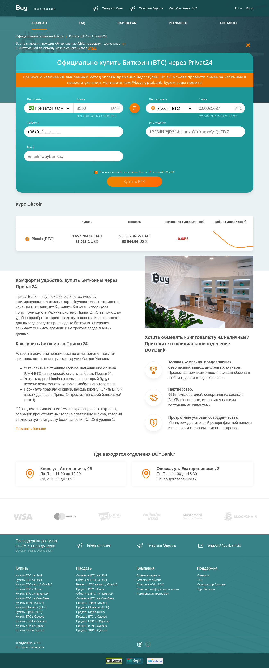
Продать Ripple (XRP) (90, 612)
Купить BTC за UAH (29, 575)
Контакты (228, 23)
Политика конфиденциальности (158, 589)
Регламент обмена (149, 580)
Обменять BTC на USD (91, 580)
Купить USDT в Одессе (31, 621)
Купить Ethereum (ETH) (31, 607)
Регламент (178, 23)
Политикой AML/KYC (162, 172)
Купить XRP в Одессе (30, 630)
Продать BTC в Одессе (91, 616)
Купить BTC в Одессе (30, 616)
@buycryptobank (147, 82)
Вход (249, 8)
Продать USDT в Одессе (92, 621)
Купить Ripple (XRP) (29, 612)
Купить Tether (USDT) (30, 602)
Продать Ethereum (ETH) (92, 607)
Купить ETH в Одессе (30, 625)
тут (123, 43)
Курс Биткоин (206, 589)
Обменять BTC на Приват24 (95, 593)
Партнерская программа (153, 593)
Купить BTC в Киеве (29, 589)
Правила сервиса (148, 575)
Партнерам (127, 23)
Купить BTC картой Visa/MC (34, 584)
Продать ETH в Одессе (91, 625)
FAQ (82, 23)
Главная (39, 23)
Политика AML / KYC (150, 584)
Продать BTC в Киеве (90, 589)
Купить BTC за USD (29, 580)
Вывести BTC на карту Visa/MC (97, 584)
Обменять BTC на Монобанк (95, 598)
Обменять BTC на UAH (91, 575)
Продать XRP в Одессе (91, 630)
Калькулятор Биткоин (211, 584)
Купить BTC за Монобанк (32, 598)
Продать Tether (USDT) (91, 602)
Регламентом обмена (133, 172)
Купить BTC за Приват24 (32, 593)
